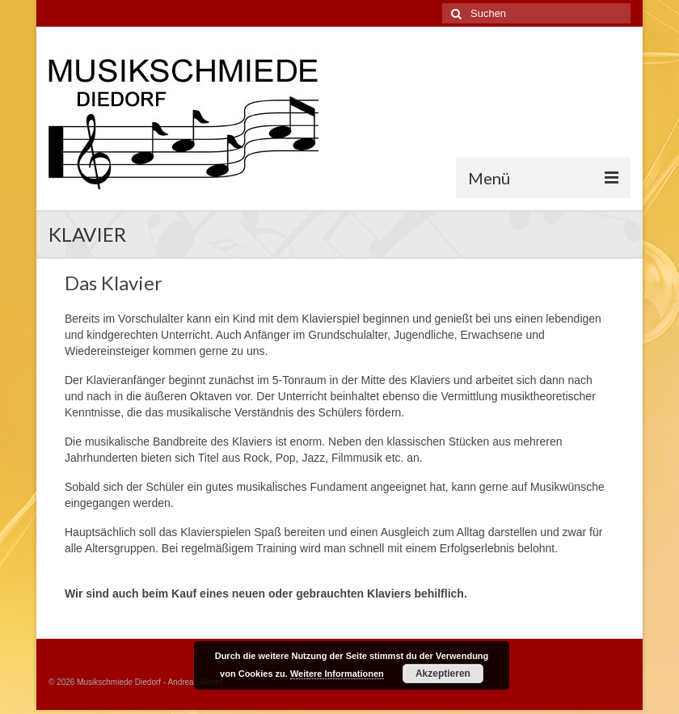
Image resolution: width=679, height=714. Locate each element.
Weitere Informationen (337, 673)
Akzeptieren (442, 673)
